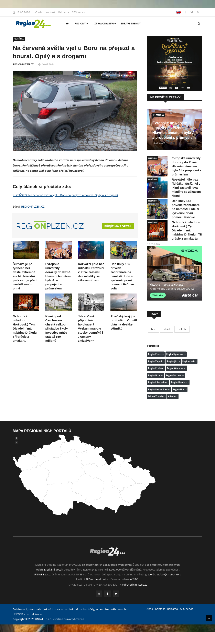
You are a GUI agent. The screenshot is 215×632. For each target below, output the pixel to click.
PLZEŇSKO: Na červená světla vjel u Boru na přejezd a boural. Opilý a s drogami (65, 195)
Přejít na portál (116, 226)
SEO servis (78, 12)
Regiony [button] (81, 23)
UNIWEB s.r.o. (42, 574)
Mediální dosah (53, 569)
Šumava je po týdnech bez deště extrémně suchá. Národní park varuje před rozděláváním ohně (25, 276)
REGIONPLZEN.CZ (23, 64)
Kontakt (50, 12)
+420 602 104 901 (81, 584)
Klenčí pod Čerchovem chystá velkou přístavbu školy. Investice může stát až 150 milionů (56, 328)
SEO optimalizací (96, 579)
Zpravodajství (105, 23)
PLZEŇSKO (19, 38)
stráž (166, 329)
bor (153, 329)
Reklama (63, 12)
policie (182, 329)
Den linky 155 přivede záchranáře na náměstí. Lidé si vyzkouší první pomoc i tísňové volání (122, 276)
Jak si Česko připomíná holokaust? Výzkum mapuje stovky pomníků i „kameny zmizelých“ (90, 328)
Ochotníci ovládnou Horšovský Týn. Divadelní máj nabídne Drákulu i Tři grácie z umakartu (26, 328)
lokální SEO (131, 579)
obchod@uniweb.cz (135, 584)
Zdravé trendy (131, 23)
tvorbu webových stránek (163, 574)
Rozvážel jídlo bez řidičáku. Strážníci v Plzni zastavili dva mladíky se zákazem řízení (91, 272)
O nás (38, 12)
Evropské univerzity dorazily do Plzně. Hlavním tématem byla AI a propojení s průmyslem (58, 276)
